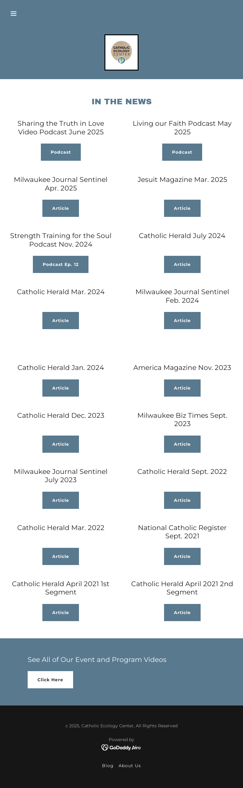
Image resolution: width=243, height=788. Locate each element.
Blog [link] (108, 765)
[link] (121, 52)
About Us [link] (130, 765)
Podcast (61, 152)
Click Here (50, 679)
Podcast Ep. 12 (61, 264)
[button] (13, 13)
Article (60, 208)
